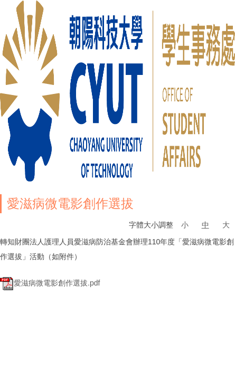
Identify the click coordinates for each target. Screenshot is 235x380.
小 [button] (185, 225)
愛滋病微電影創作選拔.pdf (50, 283)
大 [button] (226, 225)
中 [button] (205, 225)
